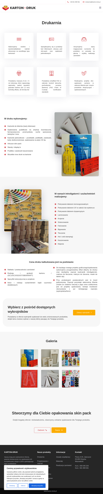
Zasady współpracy (63, 457)
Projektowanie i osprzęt (42, 462)
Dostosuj (12, 485)
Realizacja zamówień (64, 465)
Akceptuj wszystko (37, 485)
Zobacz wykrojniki (84, 312)
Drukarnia (40, 457)
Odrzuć (23, 485)
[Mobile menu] (100, 7)
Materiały (59, 461)
